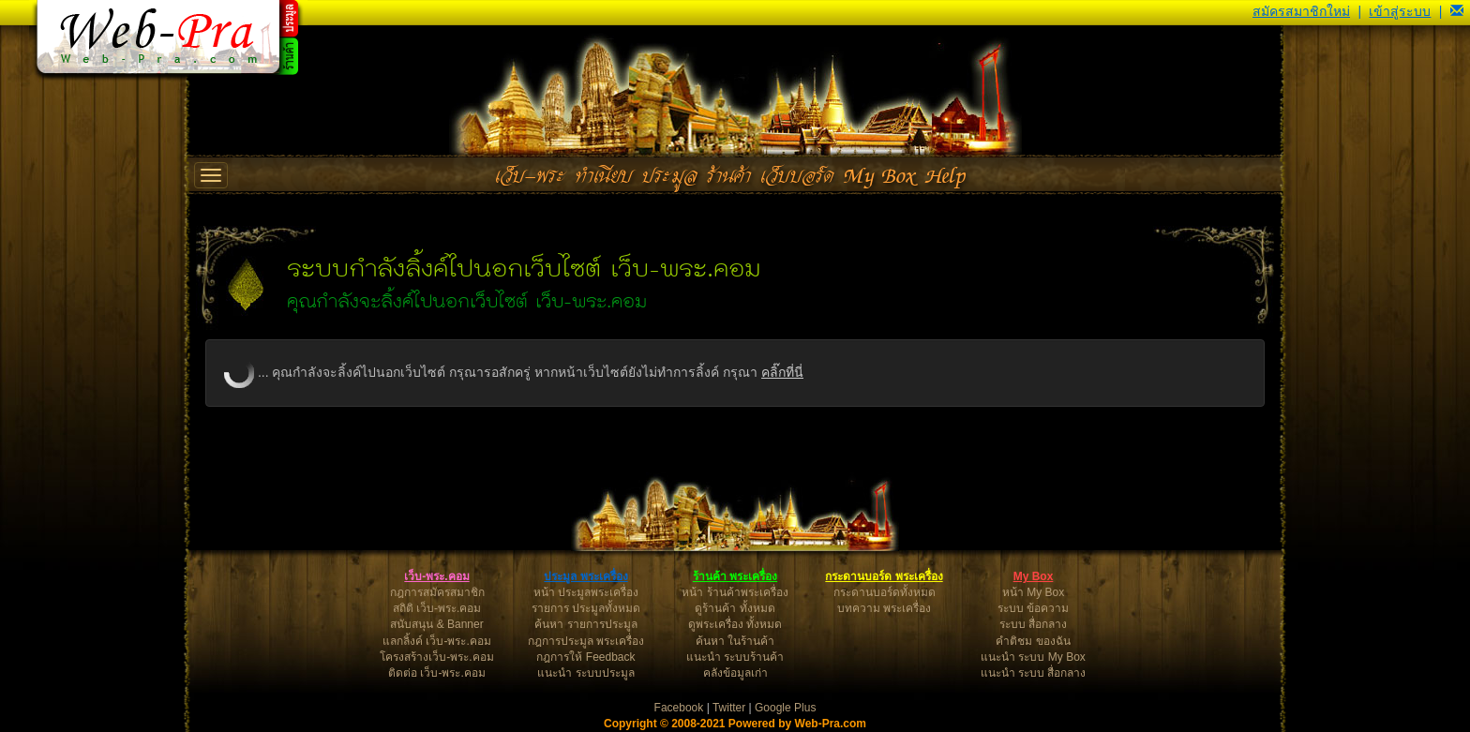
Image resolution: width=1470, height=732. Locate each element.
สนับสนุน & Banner (436, 624)
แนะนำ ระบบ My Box (1033, 657)
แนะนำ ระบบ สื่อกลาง (1034, 673)
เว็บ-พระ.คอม (436, 576)
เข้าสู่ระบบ (1400, 11)
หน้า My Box (1033, 592)
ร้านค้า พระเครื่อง (735, 576)
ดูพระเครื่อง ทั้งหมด (735, 624)
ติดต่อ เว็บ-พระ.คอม (437, 673)
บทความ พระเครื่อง (884, 608)
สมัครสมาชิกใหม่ (1301, 11)
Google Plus (785, 707)
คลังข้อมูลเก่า (735, 673)
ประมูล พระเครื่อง (585, 576)
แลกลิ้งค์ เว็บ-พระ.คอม (436, 641)
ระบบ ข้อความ (1033, 608)
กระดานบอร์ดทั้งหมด (884, 592)
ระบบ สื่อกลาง (1033, 624)
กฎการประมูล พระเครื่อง (586, 641)
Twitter (728, 707)
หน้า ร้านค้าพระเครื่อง (735, 592)
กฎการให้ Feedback (585, 657)
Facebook (679, 707)
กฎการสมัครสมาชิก (437, 592)
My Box (1033, 576)
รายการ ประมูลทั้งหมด (586, 608)
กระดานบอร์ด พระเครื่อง (883, 576)
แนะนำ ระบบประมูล (585, 673)
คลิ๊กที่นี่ (782, 372)
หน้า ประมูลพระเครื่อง (585, 592)
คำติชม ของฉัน (1033, 641)
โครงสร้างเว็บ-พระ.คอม (436, 657)
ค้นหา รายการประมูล (585, 624)
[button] (1456, 11)
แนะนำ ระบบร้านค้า (735, 657)
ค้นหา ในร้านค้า (735, 641)
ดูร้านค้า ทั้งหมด (734, 608)
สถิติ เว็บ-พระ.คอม (437, 608)
